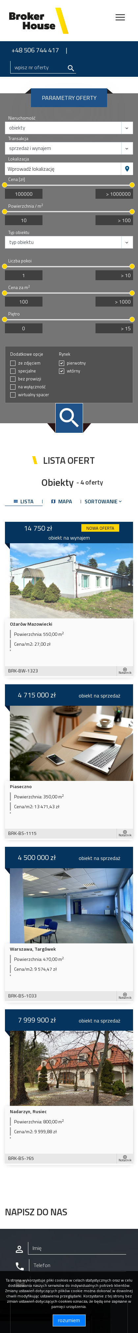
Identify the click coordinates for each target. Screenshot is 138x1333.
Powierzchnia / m (25, 206)
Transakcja (18, 138)
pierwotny (76, 363)
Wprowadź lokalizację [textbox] (31, 169)
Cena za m (19, 287)
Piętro (14, 314)
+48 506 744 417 (35, 50)
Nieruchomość (22, 118)
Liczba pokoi (20, 261)
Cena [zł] (16, 179)
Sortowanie (104, 501)
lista (24, 501)
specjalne (27, 371)
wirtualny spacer (33, 395)
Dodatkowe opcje (26, 354)
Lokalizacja (18, 159)
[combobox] (63, 169)
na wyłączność (32, 387)
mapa (61, 501)
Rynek (64, 354)
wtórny (73, 371)
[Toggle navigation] (120, 18)
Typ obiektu (18, 232)
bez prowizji (29, 379)
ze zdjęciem (29, 363)
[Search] (43, 67)
